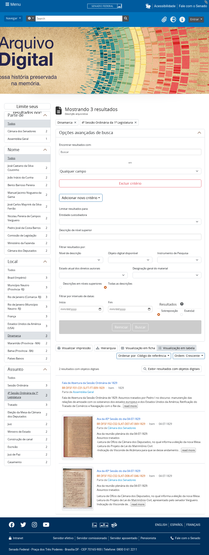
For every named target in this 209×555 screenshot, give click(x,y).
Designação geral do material (150, 268)
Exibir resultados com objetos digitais (172, 369)
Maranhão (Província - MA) (27, 344)
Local (13, 262)
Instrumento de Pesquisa (172, 253)
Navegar (12, 18)
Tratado (27, 406)
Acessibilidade (165, 6)
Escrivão (27, 448)
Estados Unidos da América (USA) (27, 326)
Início (62, 302)
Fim (110, 302)
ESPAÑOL (176, 525)
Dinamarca (27, 336)
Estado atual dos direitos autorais (79, 268)
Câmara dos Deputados (27, 251)
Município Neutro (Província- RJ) (27, 287)
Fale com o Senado (193, 6)
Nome (13, 150)
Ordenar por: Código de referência (142, 356)
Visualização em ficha (138, 348)
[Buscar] (130, 152)
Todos (11, 123)
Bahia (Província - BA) (27, 352)
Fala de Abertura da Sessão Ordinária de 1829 (89, 383)
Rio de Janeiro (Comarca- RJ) (27, 298)
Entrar (195, 19)
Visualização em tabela (177, 348)
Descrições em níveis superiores (82, 283)
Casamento (27, 463)
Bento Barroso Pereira (27, 186)
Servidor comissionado (92, 538)
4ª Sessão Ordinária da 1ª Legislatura (27, 395)
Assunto (15, 370)
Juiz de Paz (27, 455)
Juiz (27, 425)
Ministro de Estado (27, 433)
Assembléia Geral (27, 140)
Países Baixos (27, 359)
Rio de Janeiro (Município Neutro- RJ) (27, 307)
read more (130, 406)
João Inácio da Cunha (27, 178)
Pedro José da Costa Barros (27, 229)
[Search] (78, 18)
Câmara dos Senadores (27, 132)
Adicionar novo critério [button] (79, 198)
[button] (149, 6)
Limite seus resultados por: (27, 106)
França (27, 317)
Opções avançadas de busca (86, 133)
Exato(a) (189, 311)
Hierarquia (106, 348)
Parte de (15, 116)
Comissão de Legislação (27, 236)
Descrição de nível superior (75, 230)
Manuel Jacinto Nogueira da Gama (27, 195)
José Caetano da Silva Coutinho (27, 168)
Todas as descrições (120, 283)
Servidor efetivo (63, 538)
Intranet (16, 538)
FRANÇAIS (193, 525)
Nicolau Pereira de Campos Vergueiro (27, 218)
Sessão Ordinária (27, 386)
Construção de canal (27, 440)
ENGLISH (161, 525)
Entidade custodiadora (73, 215)
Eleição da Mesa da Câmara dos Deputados (27, 414)
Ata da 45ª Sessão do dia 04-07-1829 (118, 419)
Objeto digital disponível (123, 253)
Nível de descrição (70, 253)
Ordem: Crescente (188, 356)
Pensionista (148, 538)
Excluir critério (130, 183)
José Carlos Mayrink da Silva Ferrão (27, 206)
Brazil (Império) (27, 279)
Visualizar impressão (74, 348)
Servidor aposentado (123, 538)
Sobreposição (169, 311)
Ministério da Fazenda (27, 244)
